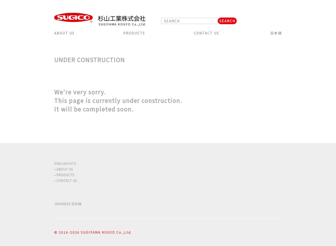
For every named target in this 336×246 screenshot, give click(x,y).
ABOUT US (64, 33)
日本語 (276, 33)
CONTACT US (206, 33)
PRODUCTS (134, 33)
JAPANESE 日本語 (67, 203)
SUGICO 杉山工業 (100, 18)
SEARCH (227, 21)
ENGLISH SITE (65, 163)
